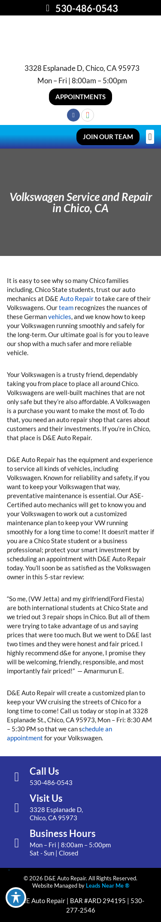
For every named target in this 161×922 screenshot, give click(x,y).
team (66, 307)
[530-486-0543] (47, 8)
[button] (80, 96)
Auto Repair (77, 298)
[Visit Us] (16, 807)
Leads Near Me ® (107, 885)
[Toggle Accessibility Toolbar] (16, 897)
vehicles (59, 316)
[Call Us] (16, 776)
